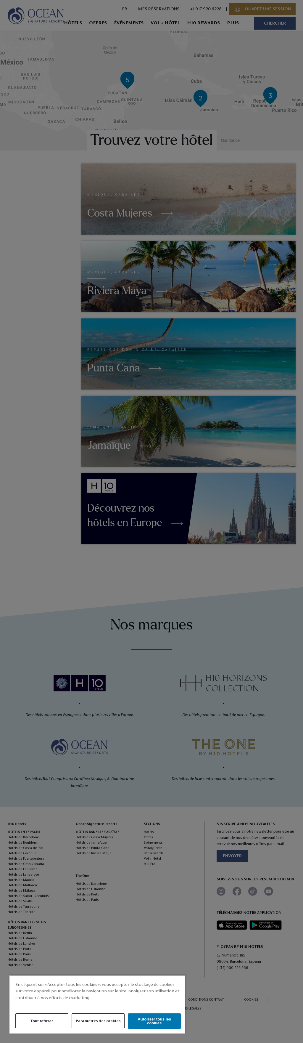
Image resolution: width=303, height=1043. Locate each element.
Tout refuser (41, 1021)
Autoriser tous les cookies (154, 1021)
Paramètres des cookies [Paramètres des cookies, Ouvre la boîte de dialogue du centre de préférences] (98, 1021)
